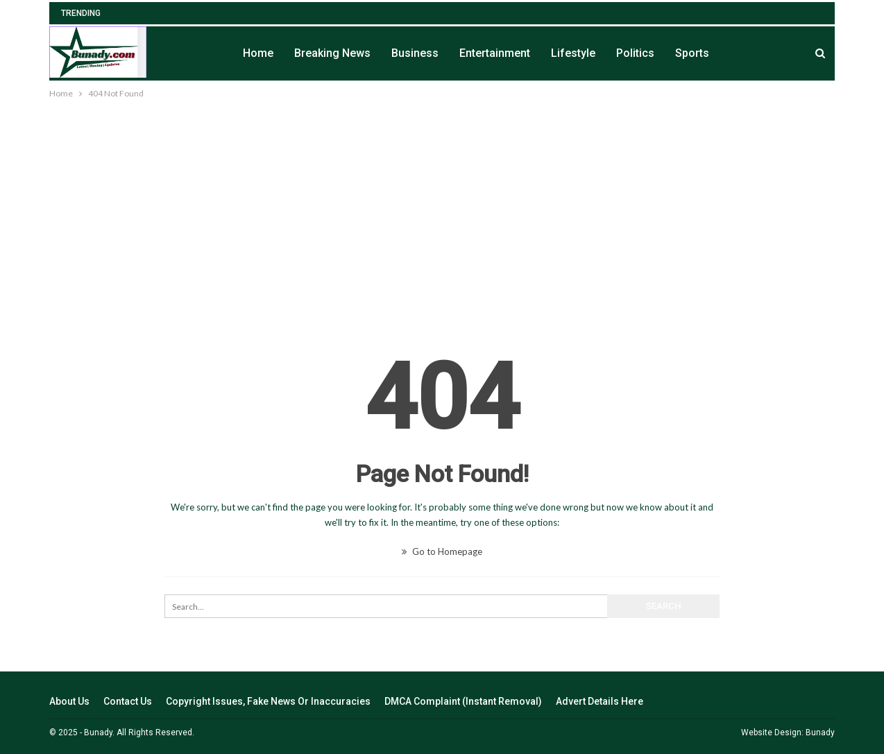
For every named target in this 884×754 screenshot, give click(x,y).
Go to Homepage (442, 551)
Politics (635, 53)
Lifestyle (573, 53)
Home (258, 53)
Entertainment (494, 53)
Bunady (820, 732)
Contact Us (127, 701)
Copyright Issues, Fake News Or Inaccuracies (268, 701)
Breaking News (332, 53)
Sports (692, 53)
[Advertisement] (442, 205)
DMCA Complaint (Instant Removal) (463, 701)
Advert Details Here (599, 701)
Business (415, 53)
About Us (69, 701)
